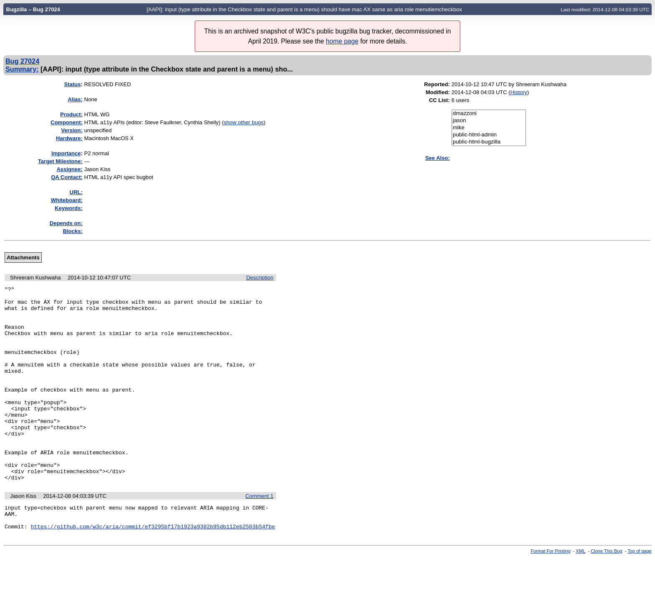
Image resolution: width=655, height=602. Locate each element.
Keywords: (68, 208)
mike (489, 127)
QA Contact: (66, 177)
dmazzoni (489, 113)
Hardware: (69, 138)
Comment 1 (259, 535)
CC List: (439, 100)
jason (489, 120)
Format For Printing (551, 594)
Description (259, 277)
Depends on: (66, 223)
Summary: (21, 69)
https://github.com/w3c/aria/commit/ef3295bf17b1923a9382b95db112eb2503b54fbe (152, 570)
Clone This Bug (606, 594)
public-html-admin (489, 134)
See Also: (437, 158)
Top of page (639, 594)
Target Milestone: (60, 161)
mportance (66, 153)
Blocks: (73, 231)
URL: (76, 192)
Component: (67, 122)
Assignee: (69, 169)
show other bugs (244, 122)
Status (72, 84)
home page (342, 41)
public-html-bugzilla (489, 142)
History (518, 92)
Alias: (75, 99)
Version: (71, 130)
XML (581, 594)
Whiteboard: (67, 200)
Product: (71, 114)
